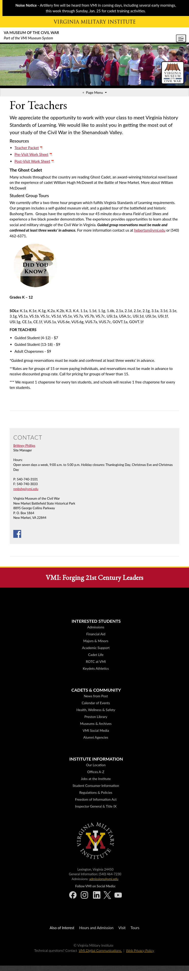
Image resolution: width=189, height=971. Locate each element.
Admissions (95, 627)
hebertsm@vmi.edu (149, 230)
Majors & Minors (95, 641)
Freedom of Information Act (96, 799)
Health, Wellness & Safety (95, 710)
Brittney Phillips (24, 445)
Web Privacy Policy (140, 950)
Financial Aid (95, 634)
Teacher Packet (27, 147)
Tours (134, 927)
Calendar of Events (96, 703)
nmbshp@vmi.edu (25, 489)
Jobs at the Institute (96, 779)
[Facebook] (17, 533)
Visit (122, 927)
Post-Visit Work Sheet (32, 161)
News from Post (96, 696)
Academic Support (96, 648)
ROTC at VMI (96, 661)
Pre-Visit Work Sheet (31, 154)
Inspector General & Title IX (96, 806)
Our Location (96, 765)
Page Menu (95, 92)
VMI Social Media (96, 730)
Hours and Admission (96, 927)
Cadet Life (95, 655)
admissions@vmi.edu (103, 879)
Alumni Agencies (95, 737)
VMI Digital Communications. (100, 950)
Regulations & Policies (95, 792)
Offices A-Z (95, 772)
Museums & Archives (95, 723)
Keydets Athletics (96, 668)
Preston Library (95, 717)
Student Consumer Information (96, 785)
